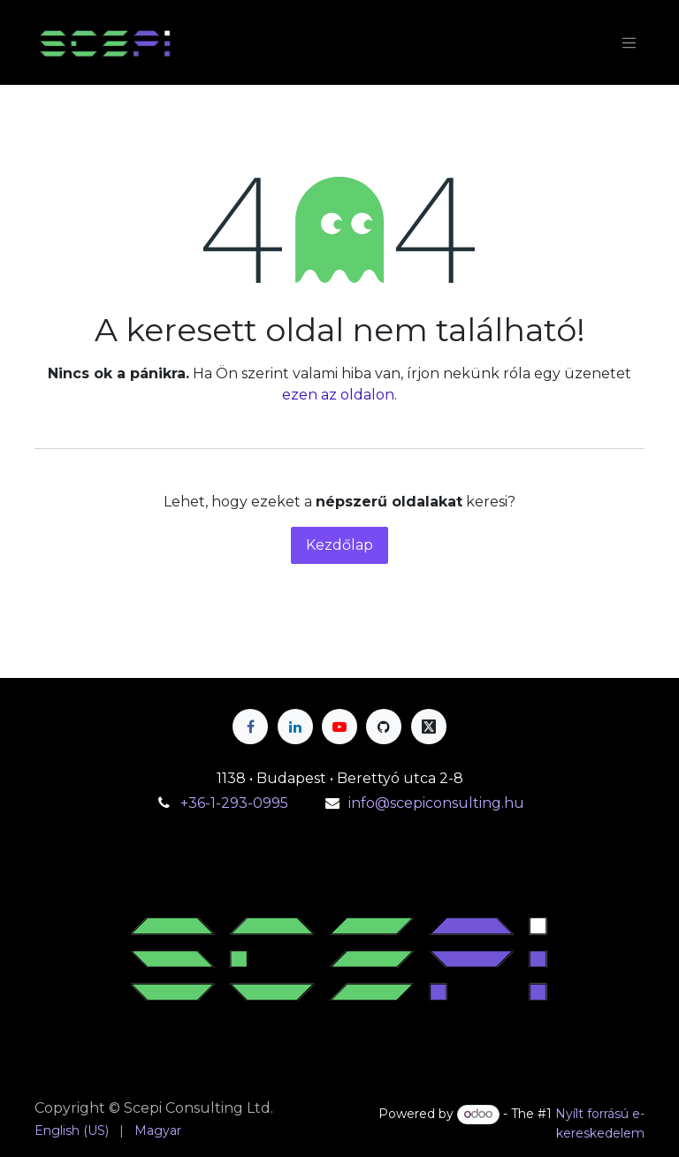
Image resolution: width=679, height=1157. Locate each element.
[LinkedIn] (295, 726)
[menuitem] (71, 1131)
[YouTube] (339, 726)
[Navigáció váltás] (629, 42)
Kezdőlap (339, 545)
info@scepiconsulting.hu (436, 803)
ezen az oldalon (338, 394)
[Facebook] (250, 726)
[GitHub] (383, 726)
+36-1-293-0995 (236, 803)
